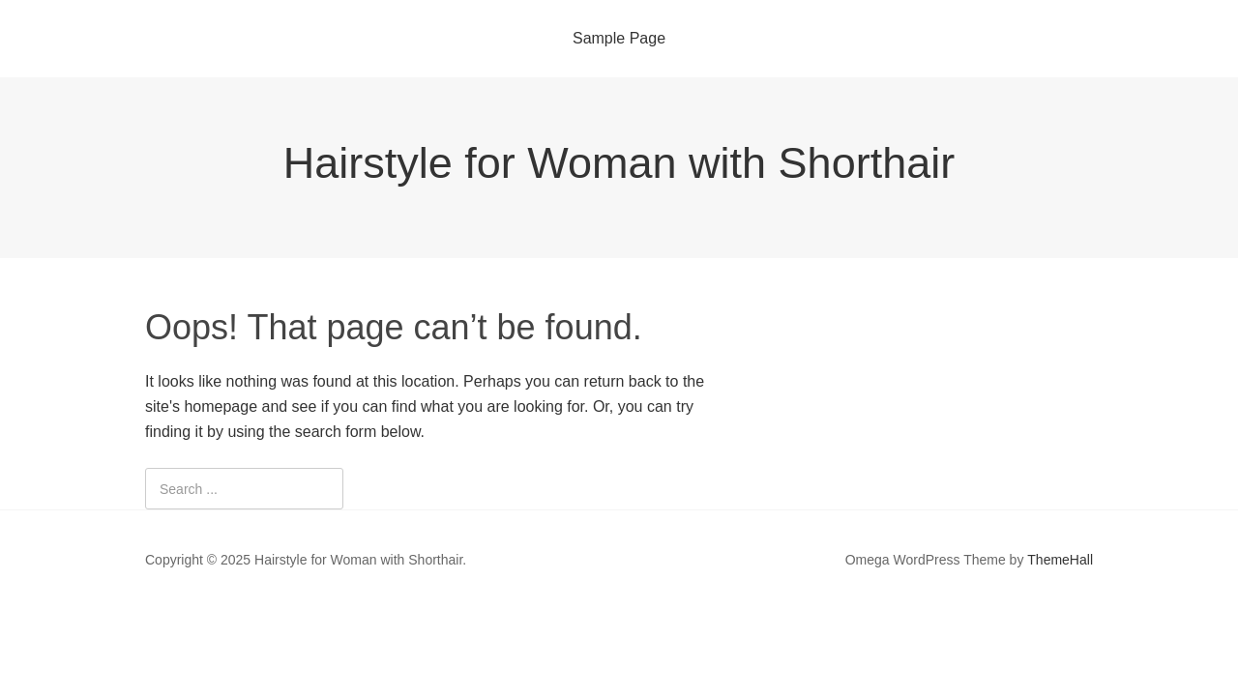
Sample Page (619, 38)
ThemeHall (1060, 559)
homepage (220, 406)
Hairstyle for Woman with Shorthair (619, 163)
